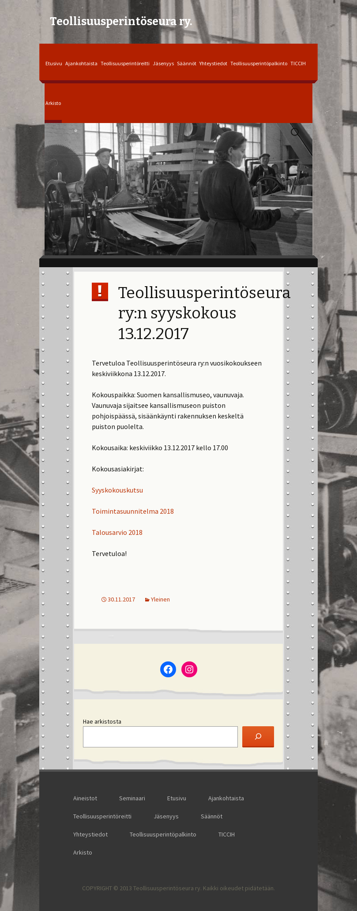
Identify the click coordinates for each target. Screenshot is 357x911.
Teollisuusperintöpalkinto (258, 63)
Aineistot (85, 798)
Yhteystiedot (213, 63)
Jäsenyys (163, 63)
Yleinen (160, 599)
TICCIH (298, 63)
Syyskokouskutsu (117, 489)
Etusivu (53, 63)
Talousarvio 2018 (117, 532)
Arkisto (53, 103)
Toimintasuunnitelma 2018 (133, 511)
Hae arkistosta (102, 721)
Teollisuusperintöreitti (125, 63)
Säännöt (186, 63)
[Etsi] (258, 736)
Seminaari (132, 798)
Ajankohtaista (81, 63)
